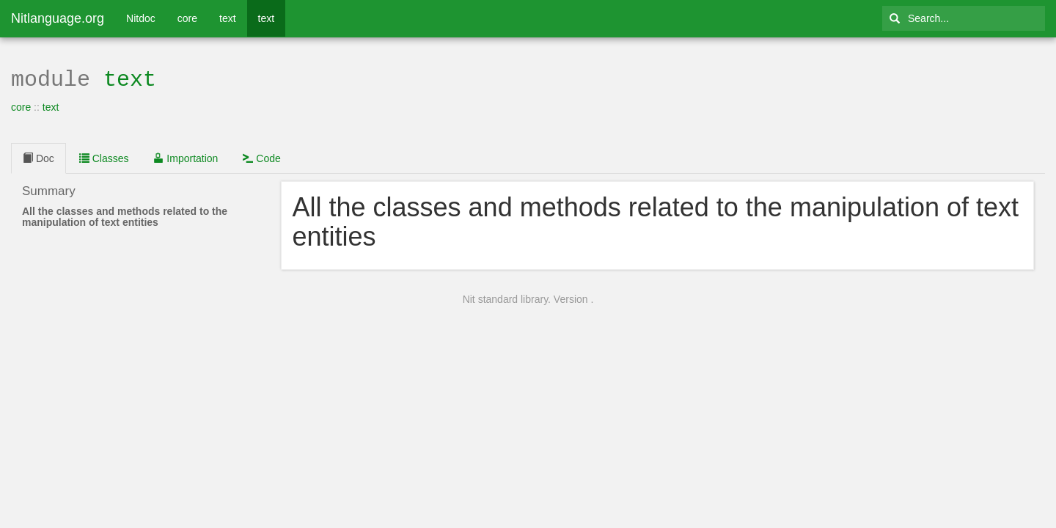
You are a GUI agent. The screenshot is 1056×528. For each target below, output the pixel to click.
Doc (38, 157)
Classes (104, 157)
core (187, 18)
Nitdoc (140, 18)
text (227, 18)
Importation (185, 157)
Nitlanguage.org (57, 18)
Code (261, 157)
